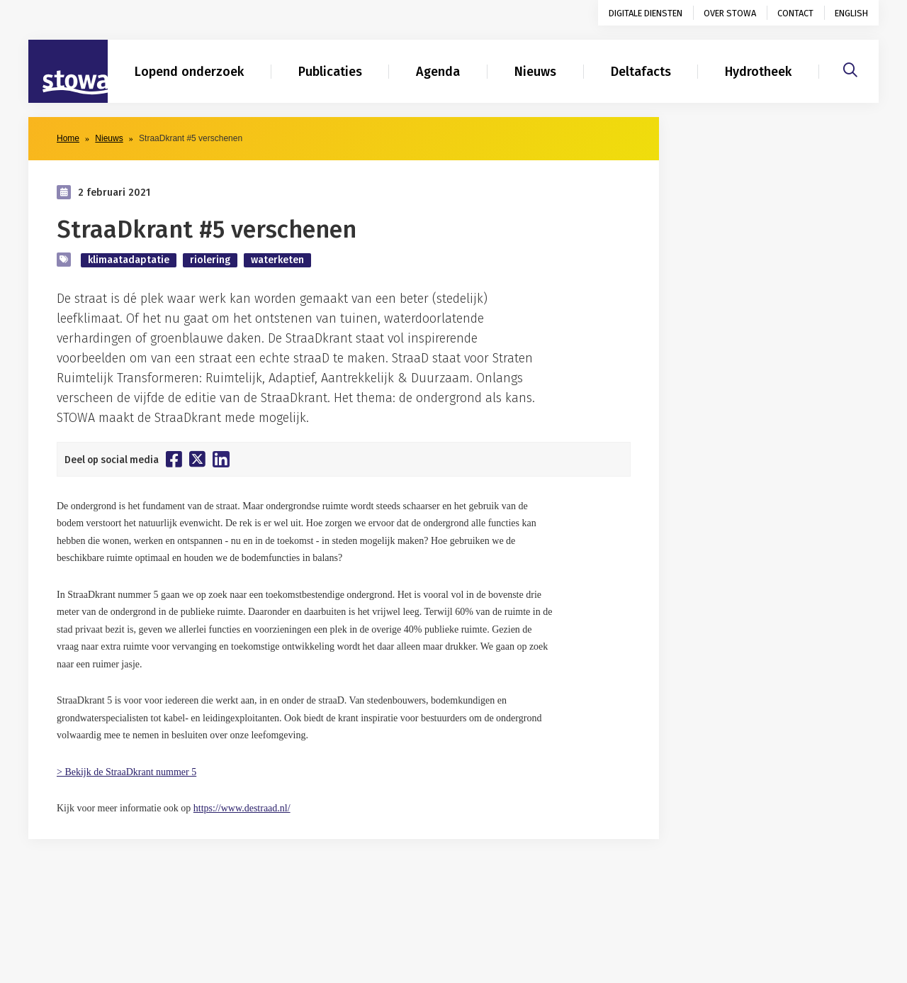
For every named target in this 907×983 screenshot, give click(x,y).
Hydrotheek (758, 72)
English (851, 13)
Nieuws (535, 72)
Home (68, 138)
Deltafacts (641, 72)
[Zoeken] (850, 68)
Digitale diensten (645, 13)
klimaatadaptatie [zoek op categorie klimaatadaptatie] (128, 260)
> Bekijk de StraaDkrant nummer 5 (126, 772)
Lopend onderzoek (189, 72)
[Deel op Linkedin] (221, 459)
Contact (795, 13)
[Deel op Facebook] (174, 459)
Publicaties (330, 72)
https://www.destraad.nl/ (242, 808)
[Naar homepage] (68, 72)
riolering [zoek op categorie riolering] (210, 260)
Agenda (438, 72)
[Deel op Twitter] (197, 459)
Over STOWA (730, 13)
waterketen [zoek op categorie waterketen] (277, 260)
